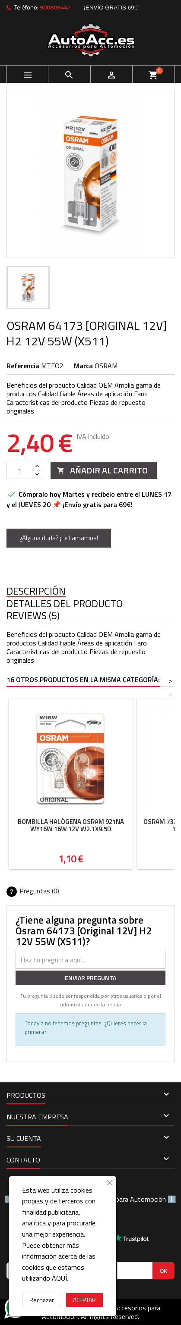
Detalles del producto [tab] (64, 603)
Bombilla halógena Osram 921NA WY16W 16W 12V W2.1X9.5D (71, 825)
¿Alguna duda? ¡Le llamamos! (58, 538)
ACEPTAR (84, 1299)
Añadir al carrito (102, 470)
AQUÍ (59, 1278)
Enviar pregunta (90, 977)
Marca (83, 365)
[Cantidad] (19, 470)
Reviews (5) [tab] (33, 616)
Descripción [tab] (36, 591)
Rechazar (41, 1299)
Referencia (22, 365)
